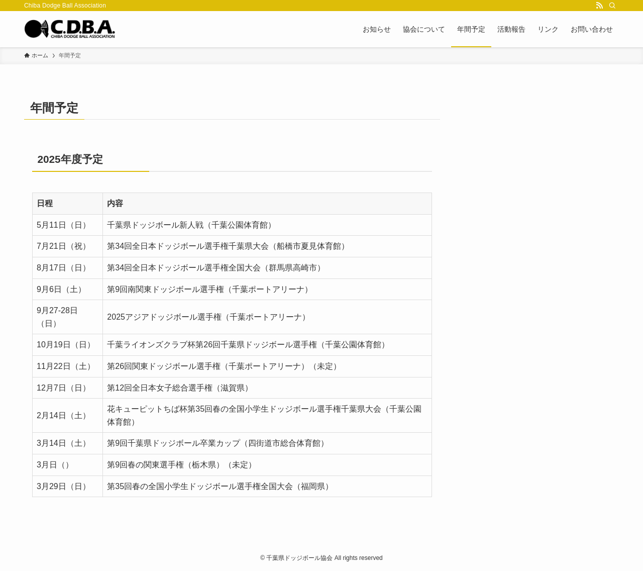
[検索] (612, 5)
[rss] (599, 5)
